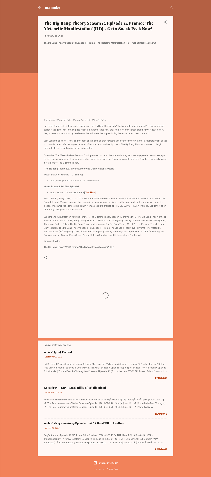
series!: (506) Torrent (58, 352)
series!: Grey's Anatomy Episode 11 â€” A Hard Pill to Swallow (84, 423)
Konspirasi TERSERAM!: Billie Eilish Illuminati (75, 388)
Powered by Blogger (105, 463)
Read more (161, 378)
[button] (165, 22)
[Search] (171, 8)
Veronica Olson (112, 469)
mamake (52, 7)
